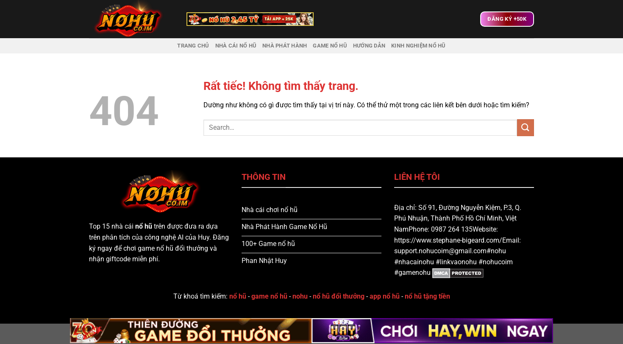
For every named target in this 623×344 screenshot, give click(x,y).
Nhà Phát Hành (284, 45)
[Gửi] (525, 127)
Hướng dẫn (369, 45)
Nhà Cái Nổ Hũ (235, 45)
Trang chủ (193, 45)
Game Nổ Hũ (330, 45)
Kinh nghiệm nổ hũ (418, 45)
